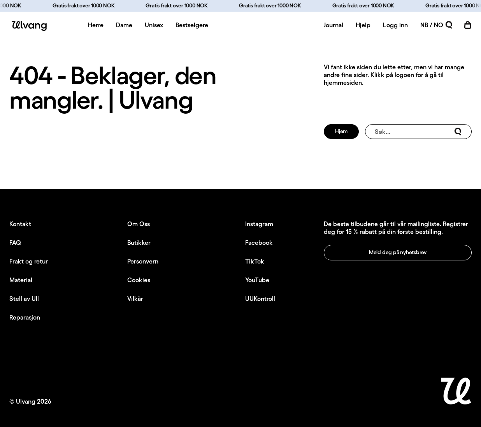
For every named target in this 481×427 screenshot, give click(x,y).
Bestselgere (192, 24)
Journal (333, 24)
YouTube (257, 279)
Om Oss (138, 223)
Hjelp (363, 24)
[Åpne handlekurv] (468, 25)
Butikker (139, 242)
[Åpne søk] (449, 25)
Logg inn (395, 24)
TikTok (254, 261)
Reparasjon (24, 317)
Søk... (418, 131)
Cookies (138, 279)
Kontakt (20, 223)
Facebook (259, 242)
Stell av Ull (24, 298)
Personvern (142, 261)
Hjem (341, 131)
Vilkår (135, 298)
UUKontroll (260, 298)
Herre (96, 24)
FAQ (15, 242)
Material (20, 279)
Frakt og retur (28, 261)
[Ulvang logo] (28, 26)
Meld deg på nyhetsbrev (398, 252)
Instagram (259, 223)
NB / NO (431, 24)
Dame (124, 24)
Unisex (154, 24)
